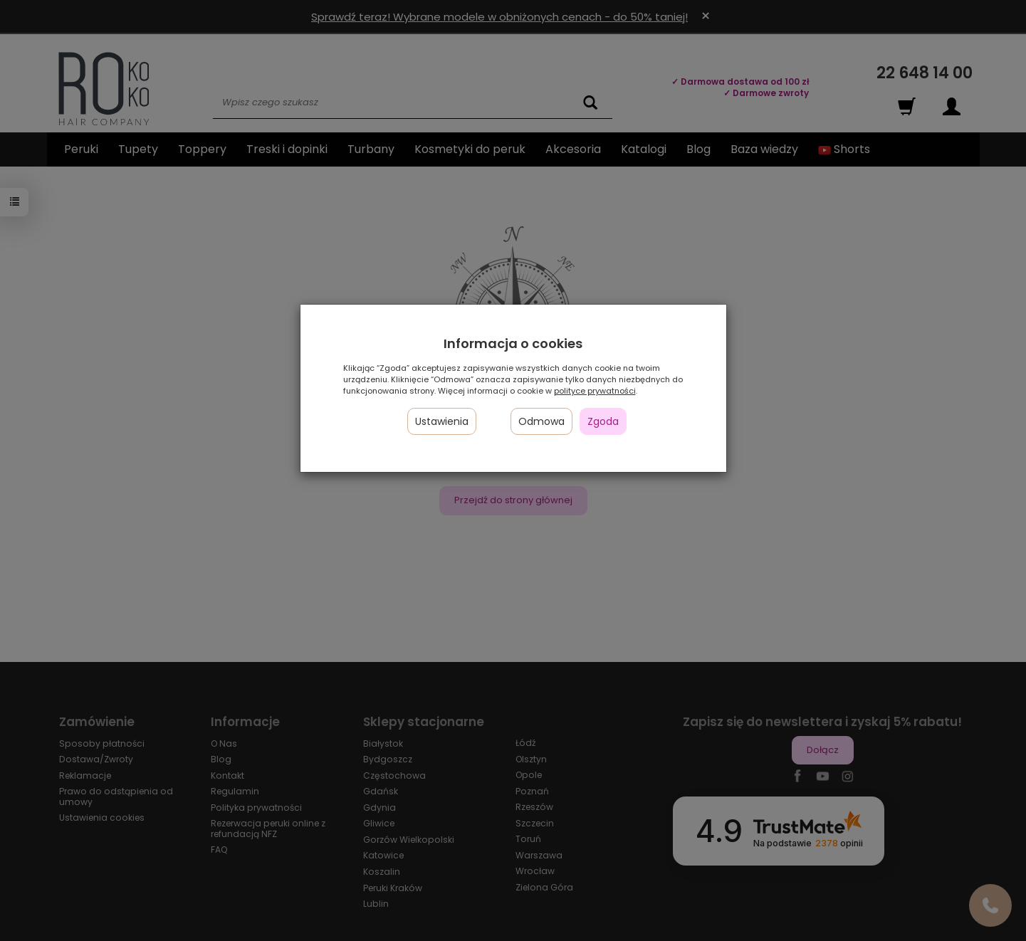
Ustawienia (441, 421)
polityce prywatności (595, 390)
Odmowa (541, 421)
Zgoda (603, 421)
